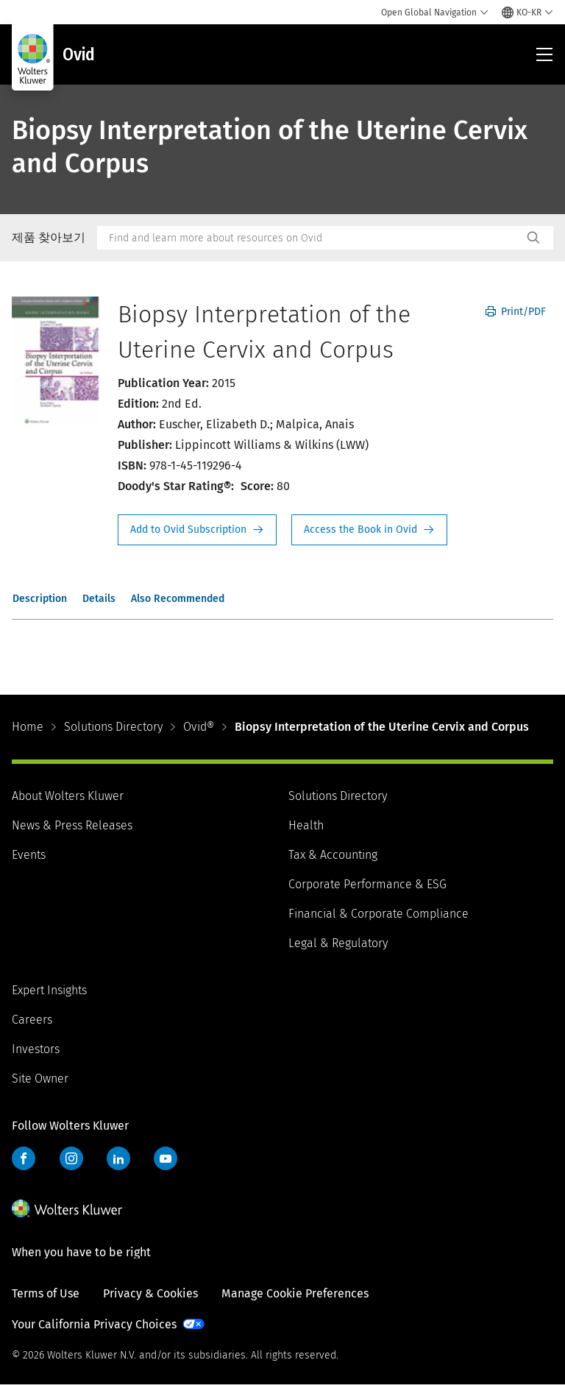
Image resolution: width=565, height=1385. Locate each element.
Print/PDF (516, 311)
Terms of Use (45, 1293)
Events (29, 855)
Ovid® (198, 727)
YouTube (165, 1158)
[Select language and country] (527, 12)
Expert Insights (49, 990)
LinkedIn (118, 1158)
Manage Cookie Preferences (295, 1293)
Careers (32, 1020)
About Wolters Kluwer (68, 796)
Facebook (23, 1158)
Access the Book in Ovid (369, 530)
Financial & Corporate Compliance (378, 914)
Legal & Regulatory (338, 943)
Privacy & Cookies (150, 1293)
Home (27, 727)
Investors (36, 1049)
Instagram (71, 1158)
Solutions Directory (113, 727)
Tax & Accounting (332, 855)
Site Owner (40, 1078)
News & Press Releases (72, 825)
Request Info (197, 530)
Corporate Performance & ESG (367, 884)
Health (306, 825)
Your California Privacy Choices (94, 1324)
